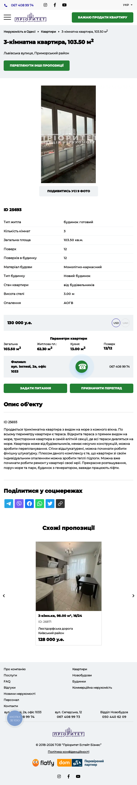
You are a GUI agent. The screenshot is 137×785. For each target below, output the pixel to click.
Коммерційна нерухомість (92, 687)
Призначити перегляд (101, 388)
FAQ (7, 681)
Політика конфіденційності (68, 752)
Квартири (48, 31)
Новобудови (82, 675)
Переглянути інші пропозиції (36, 65)
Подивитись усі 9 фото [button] (68, 191)
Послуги (10, 675)
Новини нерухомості (19, 694)
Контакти (11, 706)
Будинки (79, 681)
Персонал (11, 700)
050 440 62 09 (114, 717)
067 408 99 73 (68, 717)
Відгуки (9, 687)
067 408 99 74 (22, 5)
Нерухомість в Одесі (19, 31)
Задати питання (35, 388)
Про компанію (14, 669)
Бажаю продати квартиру (102, 17)
